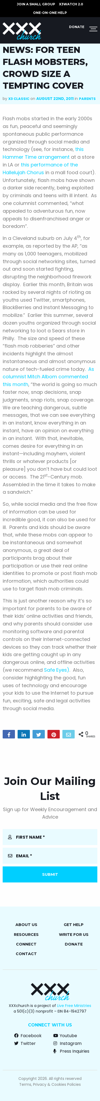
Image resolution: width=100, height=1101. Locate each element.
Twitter (25, 1043)
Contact (26, 953)
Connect (26, 944)
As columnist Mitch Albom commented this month (48, 377)
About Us (26, 924)
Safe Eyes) (56, 670)
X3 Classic (18, 98)
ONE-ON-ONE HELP (50, 13)
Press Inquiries (71, 1051)
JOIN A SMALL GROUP (36, 4)
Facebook (28, 1035)
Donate (76, 27)
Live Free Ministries (74, 1005)
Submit (50, 874)
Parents (87, 98)
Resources (26, 934)
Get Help (73, 924)
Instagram (67, 1043)
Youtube (65, 1035)
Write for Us (74, 934)
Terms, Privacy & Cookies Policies (50, 1084)
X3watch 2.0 (71, 4)
